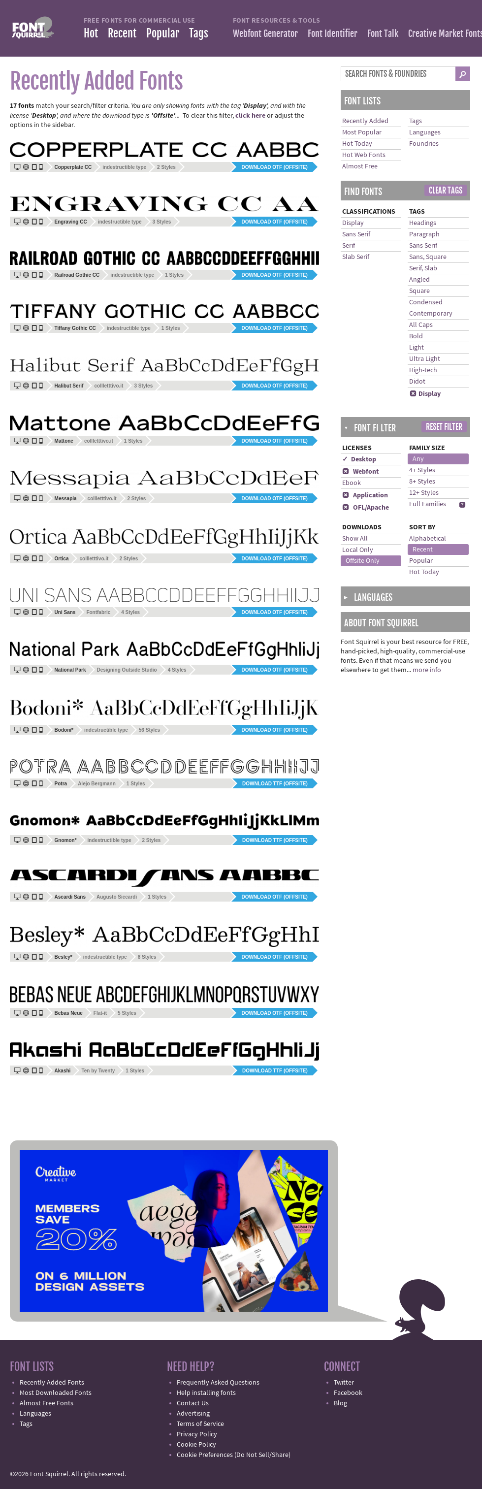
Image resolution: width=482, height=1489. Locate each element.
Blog (340, 1403)
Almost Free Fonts (46, 1403)
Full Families (427, 504)
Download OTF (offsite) (274, 167)
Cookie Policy (196, 1444)
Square (419, 291)
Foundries (424, 143)
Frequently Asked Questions (218, 1382)
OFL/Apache (365, 508)
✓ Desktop (359, 459)
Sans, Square (428, 257)
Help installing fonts (206, 1393)
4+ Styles (422, 470)
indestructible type (124, 167)
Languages (425, 132)
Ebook (351, 483)
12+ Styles (424, 492)
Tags (198, 33)
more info (427, 670)
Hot (91, 33)
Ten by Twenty (98, 1070)
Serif (348, 245)
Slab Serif (355, 257)
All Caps (421, 325)
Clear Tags (445, 190)
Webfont (360, 472)
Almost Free (360, 166)
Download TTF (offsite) (275, 783)
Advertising (193, 1413)
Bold (416, 336)
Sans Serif (356, 234)
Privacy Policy (197, 1434)
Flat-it (100, 1013)
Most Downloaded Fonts (56, 1393)
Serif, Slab (423, 268)
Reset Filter (444, 427)
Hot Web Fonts (364, 155)
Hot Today (357, 143)
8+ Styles (422, 481)
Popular (162, 33)
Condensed (426, 302)
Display (353, 223)
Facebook (348, 1393)
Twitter (344, 1382)
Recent (122, 33)
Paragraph (424, 234)
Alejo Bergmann (97, 783)
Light (416, 347)
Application (365, 495)
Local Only (357, 550)
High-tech (423, 370)
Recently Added (365, 121)
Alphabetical (427, 538)
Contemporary (430, 313)
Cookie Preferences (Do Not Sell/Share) (233, 1455)
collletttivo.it (108, 385)
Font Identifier (332, 33)
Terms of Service (200, 1424)
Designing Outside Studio (127, 670)
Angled (419, 279)
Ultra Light (424, 359)
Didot (417, 381)
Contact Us (193, 1403)
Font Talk (382, 33)
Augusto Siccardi (116, 897)
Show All (355, 538)
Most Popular (362, 132)
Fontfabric (98, 612)
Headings (422, 223)
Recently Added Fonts (52, 1382)
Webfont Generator (265, 33)
